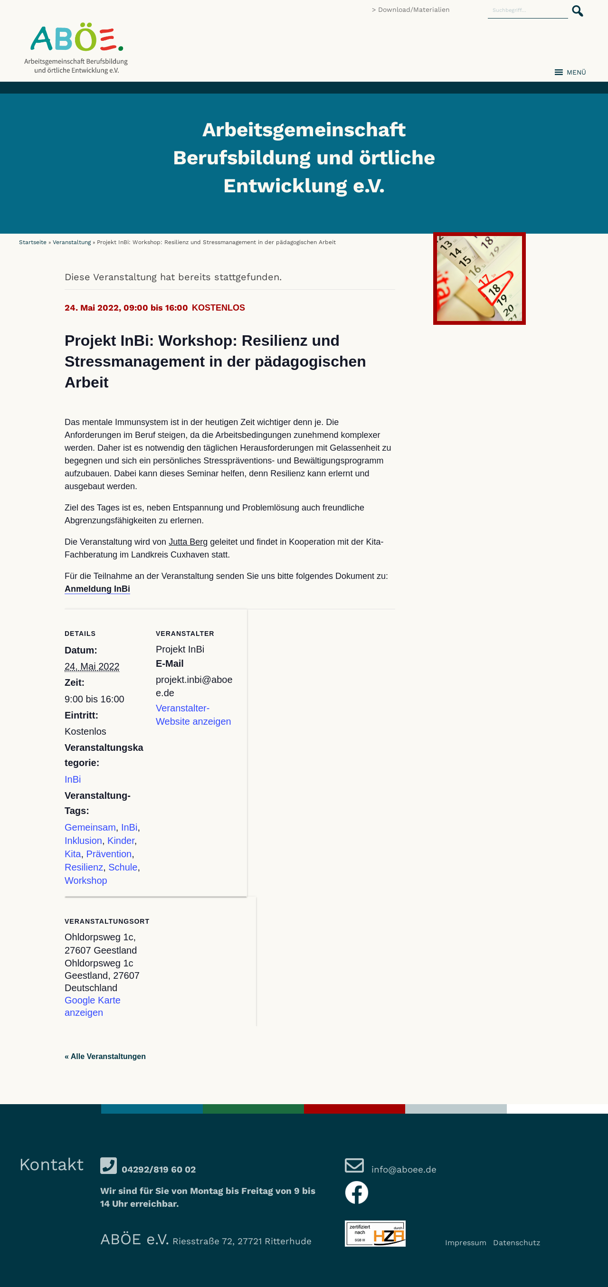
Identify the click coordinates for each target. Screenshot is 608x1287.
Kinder (120, 840)
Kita (73, 854)
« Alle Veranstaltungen (105, 1056)
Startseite (33, 242)
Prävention (109, 854)
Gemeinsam (90, 827)
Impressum (465, 1242)
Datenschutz (517, 1242)
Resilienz (84, 867)
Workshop (86, 880)
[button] (575, 5)
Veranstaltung (72, 242)
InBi (73, 779)
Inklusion (83, 840)
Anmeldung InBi (97, 589)
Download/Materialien (414, 9)
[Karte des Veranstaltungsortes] (206, 962)
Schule (122, 867)
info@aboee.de (403, 1169)
